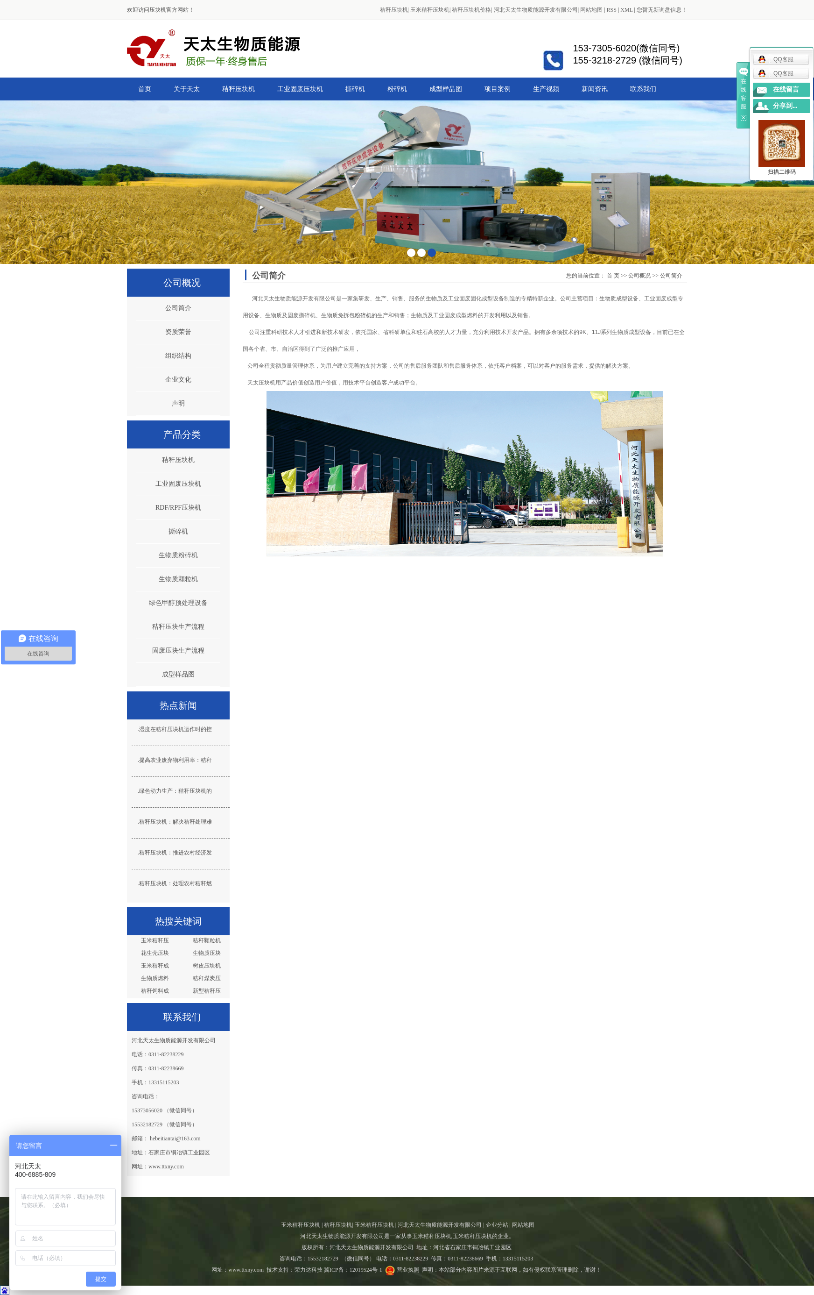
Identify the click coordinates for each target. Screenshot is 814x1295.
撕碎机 (355, 88)
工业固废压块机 (300, 88)
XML (626, 10)
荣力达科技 (309, 1270)
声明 (178, 403)
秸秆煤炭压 (207, 978)
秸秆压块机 (394, 10)
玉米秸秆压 (155, 940)
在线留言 (786, 89)
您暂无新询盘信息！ (662, 10)
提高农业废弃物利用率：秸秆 (175, 760)
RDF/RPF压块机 (178, 507)
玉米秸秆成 (155, 965)
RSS (612, 10)
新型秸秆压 (207, 991)
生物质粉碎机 (178, 555)
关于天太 (187, 88)
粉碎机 (397, 88)
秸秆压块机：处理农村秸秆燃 (175, 883)
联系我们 (643, 88)
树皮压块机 (207, 965)
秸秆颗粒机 (207, 940)
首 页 (613, 275)
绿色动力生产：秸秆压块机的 (175, 791)
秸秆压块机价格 (471, 10)
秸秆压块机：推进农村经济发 (175, 852)
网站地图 (591, 10)
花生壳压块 (155, 953)
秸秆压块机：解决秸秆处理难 (175, 821)
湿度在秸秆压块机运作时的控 (175, 729)
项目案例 (497, 88)
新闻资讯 (595, 88)
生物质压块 (207, 953)
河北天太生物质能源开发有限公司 (536, 10)
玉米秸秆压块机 (429, 10)
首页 (144, 88)
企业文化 (178, 379)
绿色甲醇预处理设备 (178, 602)
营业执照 (408, 1270)
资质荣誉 (178, 331)
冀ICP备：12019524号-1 (353, 1270)
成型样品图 (445, 88)
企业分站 (497, 1225)
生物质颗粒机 (178, 579)
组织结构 (178, 355)
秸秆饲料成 (155, 991)
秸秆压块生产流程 (178, 626)
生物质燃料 (155, 978)
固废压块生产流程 (178, 650)
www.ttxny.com (246, 1270)
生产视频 (546, 88)
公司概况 (639, 275)
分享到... (785, 105)
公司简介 (178, 308)
